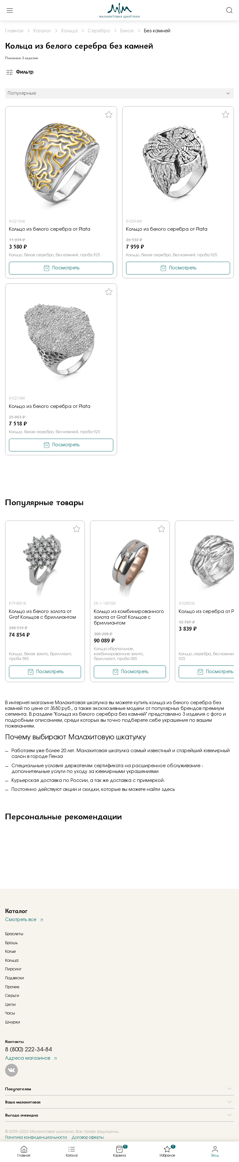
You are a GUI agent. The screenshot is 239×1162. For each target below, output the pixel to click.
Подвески (14, 978)
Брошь (11, 943)
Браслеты (14, 934)
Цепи (10, 1005)
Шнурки (12, 1022)
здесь (168, 789)
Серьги (12, 996)
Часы (10, 1013)
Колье (10, 951)
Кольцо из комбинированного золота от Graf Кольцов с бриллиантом (129, 617)
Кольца (12, 960)
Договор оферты (87, 1137)
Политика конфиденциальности (36, 1137)
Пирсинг (13, 969)
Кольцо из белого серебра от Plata (49, 229)
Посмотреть (65, 268)
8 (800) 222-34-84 (28, 1050)
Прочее (12, 987)
